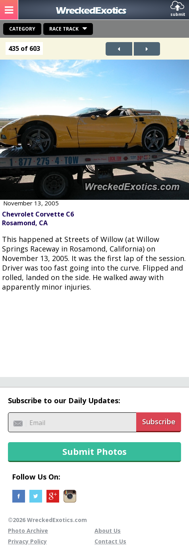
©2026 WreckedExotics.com (47, 520)
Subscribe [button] (159, 421)
